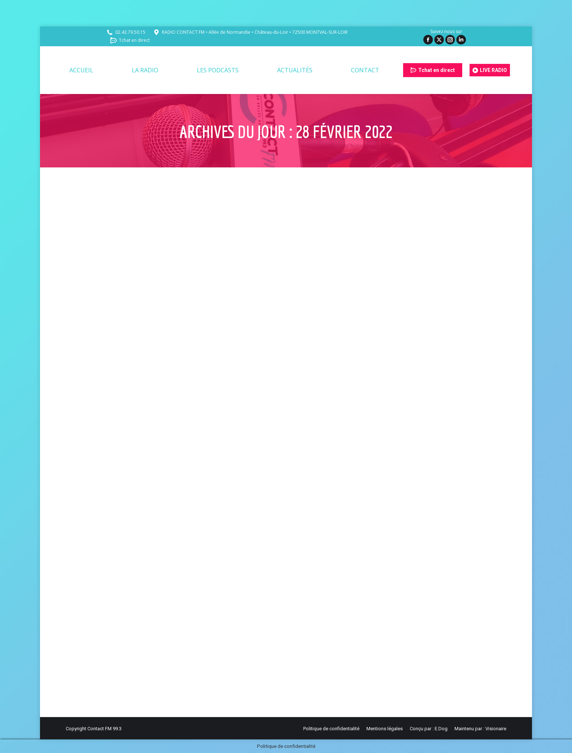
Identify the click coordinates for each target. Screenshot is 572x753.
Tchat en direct (130, 40)
